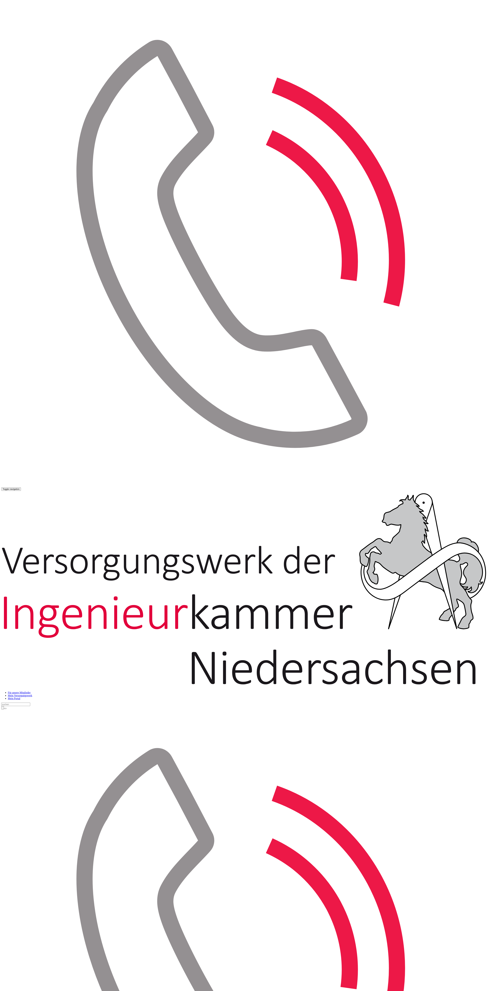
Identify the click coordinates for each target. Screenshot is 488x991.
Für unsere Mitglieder (19, 692)
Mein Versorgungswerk (20, 695)
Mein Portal (14, 698)
